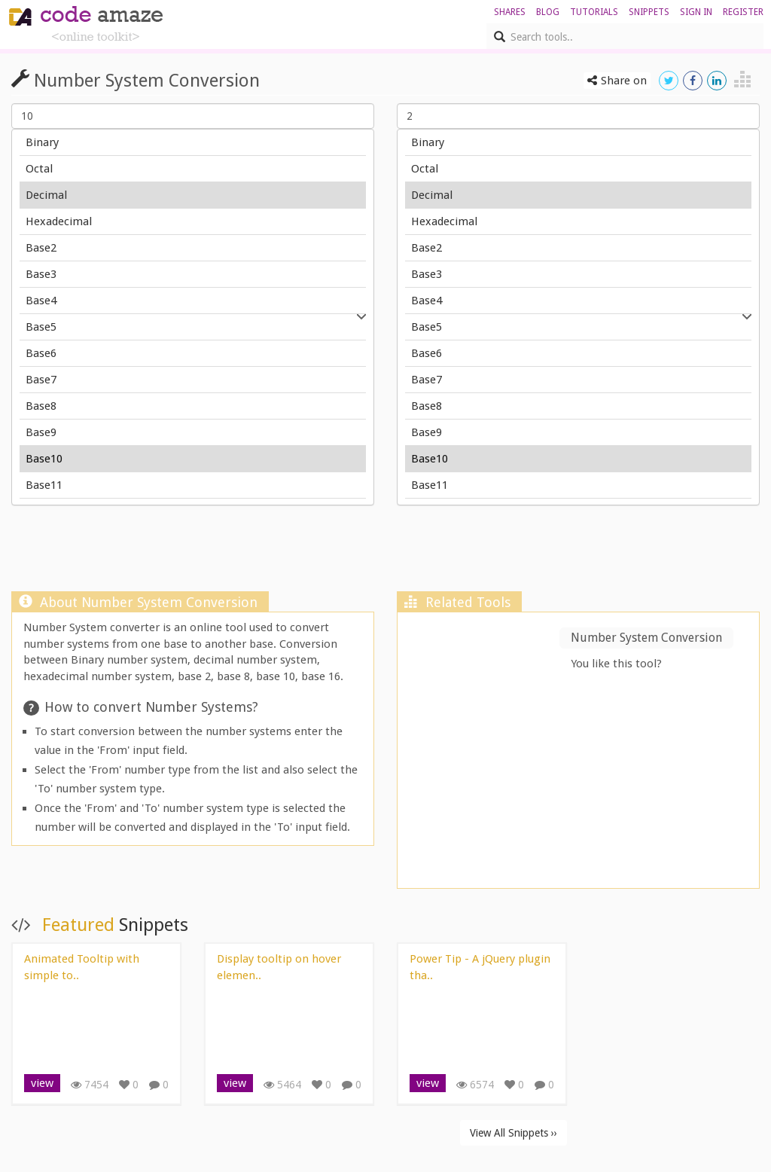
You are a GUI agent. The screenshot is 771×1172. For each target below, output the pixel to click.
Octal (193, 169)
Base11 (193, 485)
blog (547, 12)
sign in (696, 12)
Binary (193, 143)
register (743, 12)
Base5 (193, 327)
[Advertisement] (385, 552)
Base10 (193, 459)
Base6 (193, 353)
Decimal (193, 195)
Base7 (193, 380)
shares (510, 12)
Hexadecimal (193, 222)
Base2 (193, 248)
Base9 (193, 433)
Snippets (649, 12)
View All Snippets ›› (513, 1133)
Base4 (193, 301)
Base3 (193, 274)
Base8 (193, 406)
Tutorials (594, 12)
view (42, 1083)
